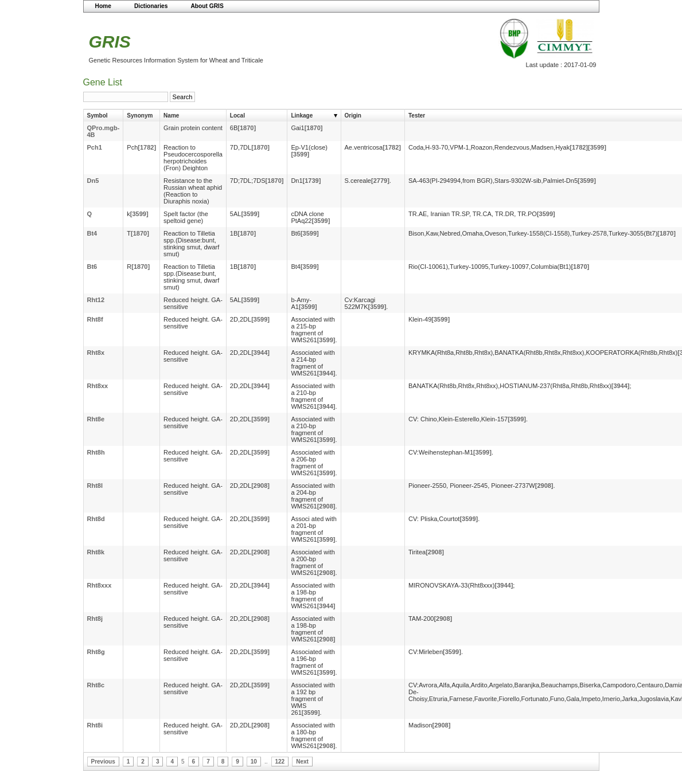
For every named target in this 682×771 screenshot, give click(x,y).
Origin (353, 115)
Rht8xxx (99, 585)
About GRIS (206, 6)
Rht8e (96, 419)
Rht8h (96, 452)
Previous (103, 761)
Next (302, 761)
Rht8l (95, 485)
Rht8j (95, 618)
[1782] (147, 147)
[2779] (380, 180)
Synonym (140, 115)
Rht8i (95, 725)
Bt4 (92, 233)
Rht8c (96, 685)
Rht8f (95, 319)
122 (280, 761)
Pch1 (94, 147)
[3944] (260, 352)
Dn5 (93, 180)
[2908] (260, 485)
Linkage (302, 115)
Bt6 (92, 266)
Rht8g (96, 651)
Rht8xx (97, 385)
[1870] (246, 127)
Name (171, 115)
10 (254, 761)
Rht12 (96, 299)
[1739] (312, 180)
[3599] (300, 154)
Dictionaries (151, 6)
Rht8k (96, 552)
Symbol (97, 115)
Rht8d (96, 518)
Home (103, 6)
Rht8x (96, 352)
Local (237, 115)
